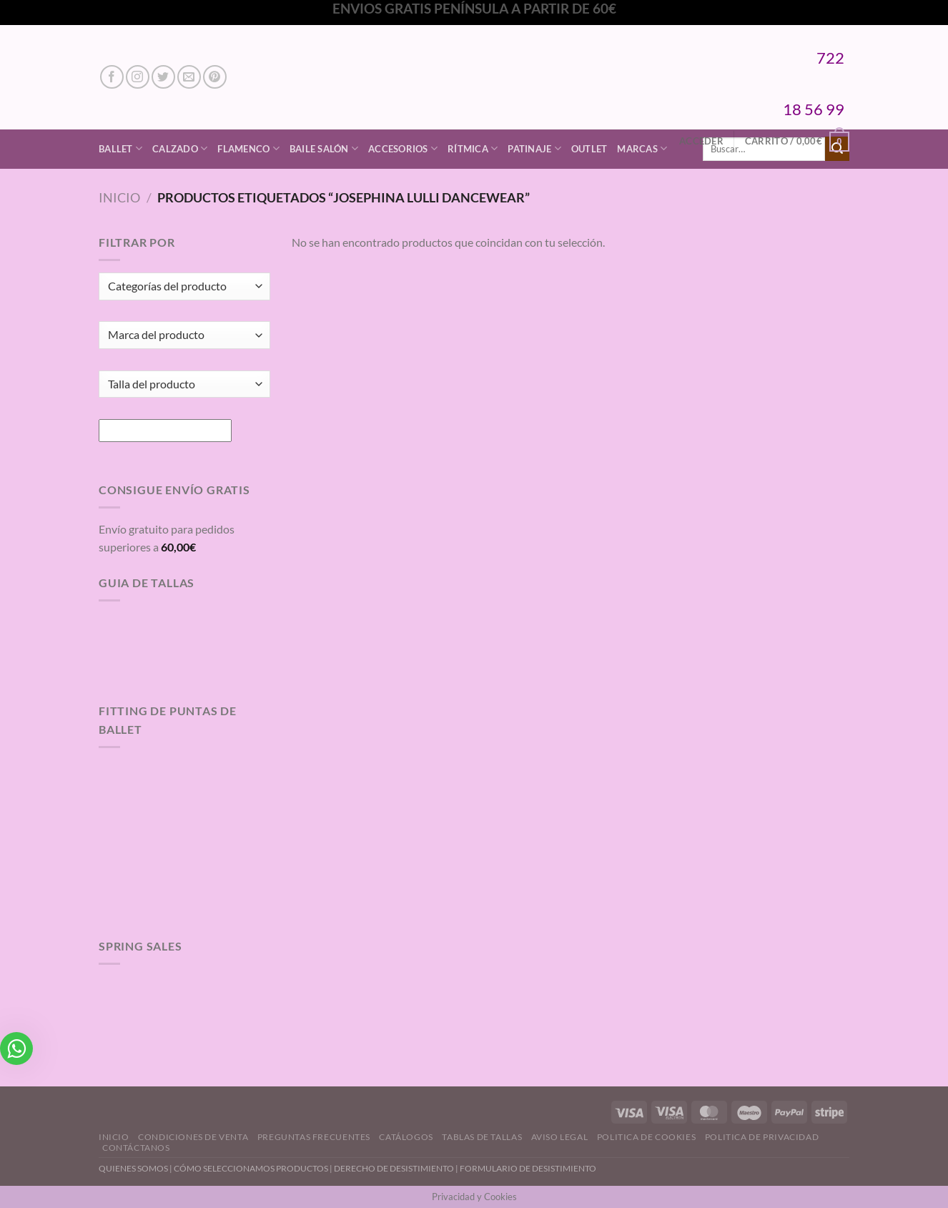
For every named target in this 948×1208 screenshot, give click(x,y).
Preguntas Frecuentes (313, 1136)
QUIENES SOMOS (133, 1168)
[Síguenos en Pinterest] (215, 77)
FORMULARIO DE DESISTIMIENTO (528, 1168)
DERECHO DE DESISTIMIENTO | (397, 1168)
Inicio (119, 197)
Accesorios (403, 148)
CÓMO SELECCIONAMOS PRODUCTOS (251, 1168)
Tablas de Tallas (482, 1136)
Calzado (179, 148)
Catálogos (406, 1136)
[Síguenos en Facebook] (112, 77)
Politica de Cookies (646, 1136)
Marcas (642, 148)
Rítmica (473, 148)
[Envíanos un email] (189, 77)
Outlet (589, 148)
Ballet (120, 148)
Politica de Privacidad (762, 1136)
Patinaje (534, 148)
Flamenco (248, 148)
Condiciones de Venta (193, 1136)
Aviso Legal (559, 1136)
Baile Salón (324, 148)
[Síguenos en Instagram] (137, 77)
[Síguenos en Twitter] (163, 77)
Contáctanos (136, 1147)
